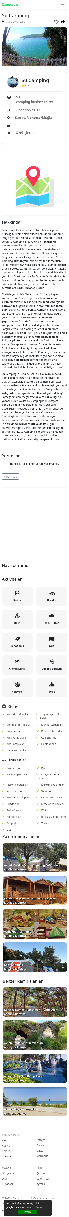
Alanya (6, 1145)
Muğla (9, 21)
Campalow (10, 4)
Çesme (40, 1173)
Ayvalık (40, 1184)
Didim (5, 1178)
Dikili (39, 1168)
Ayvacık (6, 1168)
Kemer (6, 1151)
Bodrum (41, 1145)
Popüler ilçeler (11, 1135)
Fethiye (40, 1140)
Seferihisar (42, 1178)
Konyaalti (7, 1156)
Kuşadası (7, 1184)
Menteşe (20, 21)
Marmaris (42, 1156)
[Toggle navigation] (62, 4)
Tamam (27, 1212)
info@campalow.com (41, 1198)
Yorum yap (10, 476)
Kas (4, 1140)
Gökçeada (8, 1173)
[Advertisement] (34, 524)
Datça (39, 1150)
